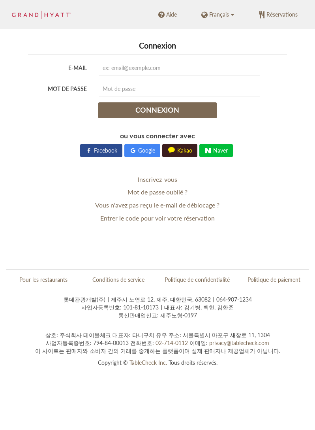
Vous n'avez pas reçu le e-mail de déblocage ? (157, 205)
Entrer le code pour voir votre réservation (157, 218)
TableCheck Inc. (148, 362)
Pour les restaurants (43, 279)
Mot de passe (67, 88)
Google (142, 150)
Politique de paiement (274, 279)
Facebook (101, 150)
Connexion (157, 110)
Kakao (180, 150)
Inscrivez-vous (157, 179)
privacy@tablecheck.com (239, 342)
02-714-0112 (172, 342)
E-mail (77, 67)
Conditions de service (118, 279)
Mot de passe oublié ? (158, 192)
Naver (216, 150)
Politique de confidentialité (197, 279)
